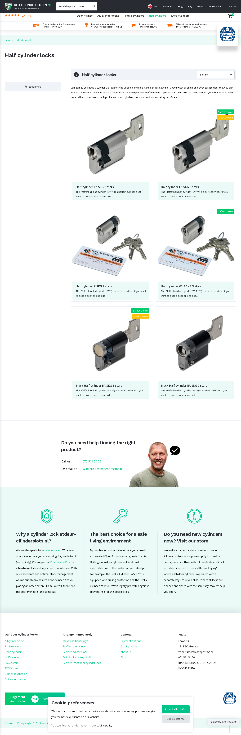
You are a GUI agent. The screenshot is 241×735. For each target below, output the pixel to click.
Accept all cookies (174, 709)
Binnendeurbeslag (16, 681)
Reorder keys (215, 6)
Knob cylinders (180, 18)
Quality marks (129, 653)
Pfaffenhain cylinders (75, 653)
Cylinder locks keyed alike (78, 664)
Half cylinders (157, 18)
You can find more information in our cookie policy (81, 725)
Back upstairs (228, 730)
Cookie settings (174, 719)
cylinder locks (53, 557)
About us (168, 6)
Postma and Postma (62, 569)
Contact (232, 6)
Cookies (9, 730)
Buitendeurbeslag (16, 686)
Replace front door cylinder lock (82, 670)
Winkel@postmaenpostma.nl (103, 476)
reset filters (33, 88)
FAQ (189, 6)
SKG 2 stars (11, 670)
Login (200, 6)
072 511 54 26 (92, 468)
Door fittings (85, 18)
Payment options (131, 648)
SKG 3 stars (11, 675)
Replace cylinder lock (75, 659)
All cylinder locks (108, 18)
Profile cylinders (134, 18)
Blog (180, 6)
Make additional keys (75, 648)
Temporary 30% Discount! (218, 722)
